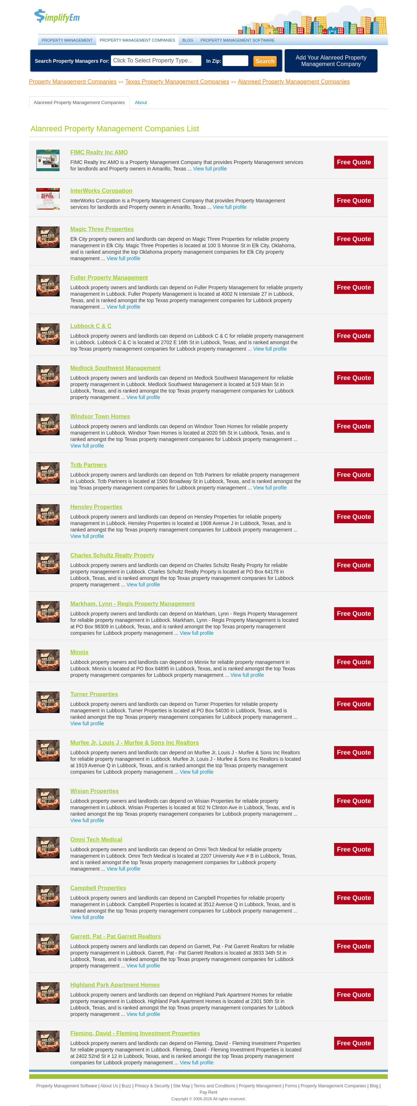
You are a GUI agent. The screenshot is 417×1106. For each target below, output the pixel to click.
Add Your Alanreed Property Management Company (331, 61)
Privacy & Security (153, 1085)
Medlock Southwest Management (115, 368)
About (141, 102)
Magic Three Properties (102, 229)
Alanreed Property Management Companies (294, 82)
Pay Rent (208, 1092)
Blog (187, 40)
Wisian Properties (94, 791)
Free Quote (354, 162)
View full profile (210, 169)
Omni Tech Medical (96, 839)
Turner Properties (94, 694)
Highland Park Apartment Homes (115, 985)
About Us (110, 1085)
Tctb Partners (88, 465)
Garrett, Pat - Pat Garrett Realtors (115, 936)
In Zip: (213, 61)
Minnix (79, 652)
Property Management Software (238, 40)
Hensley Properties (96, 507)
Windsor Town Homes (100, 416)
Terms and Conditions (215, 1085)
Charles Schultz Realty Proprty (112, 555)
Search (265, 61)
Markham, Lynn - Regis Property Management (132, 604)
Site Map (182, 1085)
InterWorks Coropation (101, 191)
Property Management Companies (137, 40)
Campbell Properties (98, 888)
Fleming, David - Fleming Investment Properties (135, 1033)
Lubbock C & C (91, 326)
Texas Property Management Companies (177, 82)
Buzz (127, 1085)
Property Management (65, 16)
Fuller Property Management (109, 278)
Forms (291, 1085)
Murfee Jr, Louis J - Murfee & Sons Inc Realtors (134, 743)
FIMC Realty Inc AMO (99, 152)
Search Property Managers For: (72, 61)
